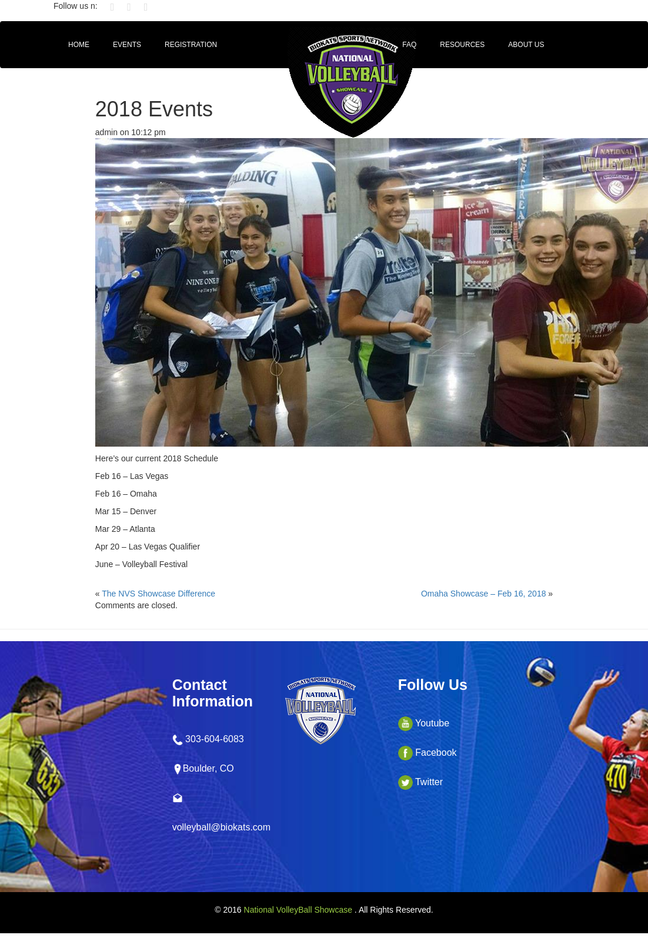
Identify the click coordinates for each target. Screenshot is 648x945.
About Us (526, 45)
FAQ (409, 45)
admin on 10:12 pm (130, 132)
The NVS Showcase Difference (158, 593)
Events (127, 45)
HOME (78, 45)
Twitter (420, 782)
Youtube (423, 723)
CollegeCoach (97, 80)
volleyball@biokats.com (221, 827)
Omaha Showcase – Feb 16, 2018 (483, 593)
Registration (191, 45)
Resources (462, 45)
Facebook (427, 753)
